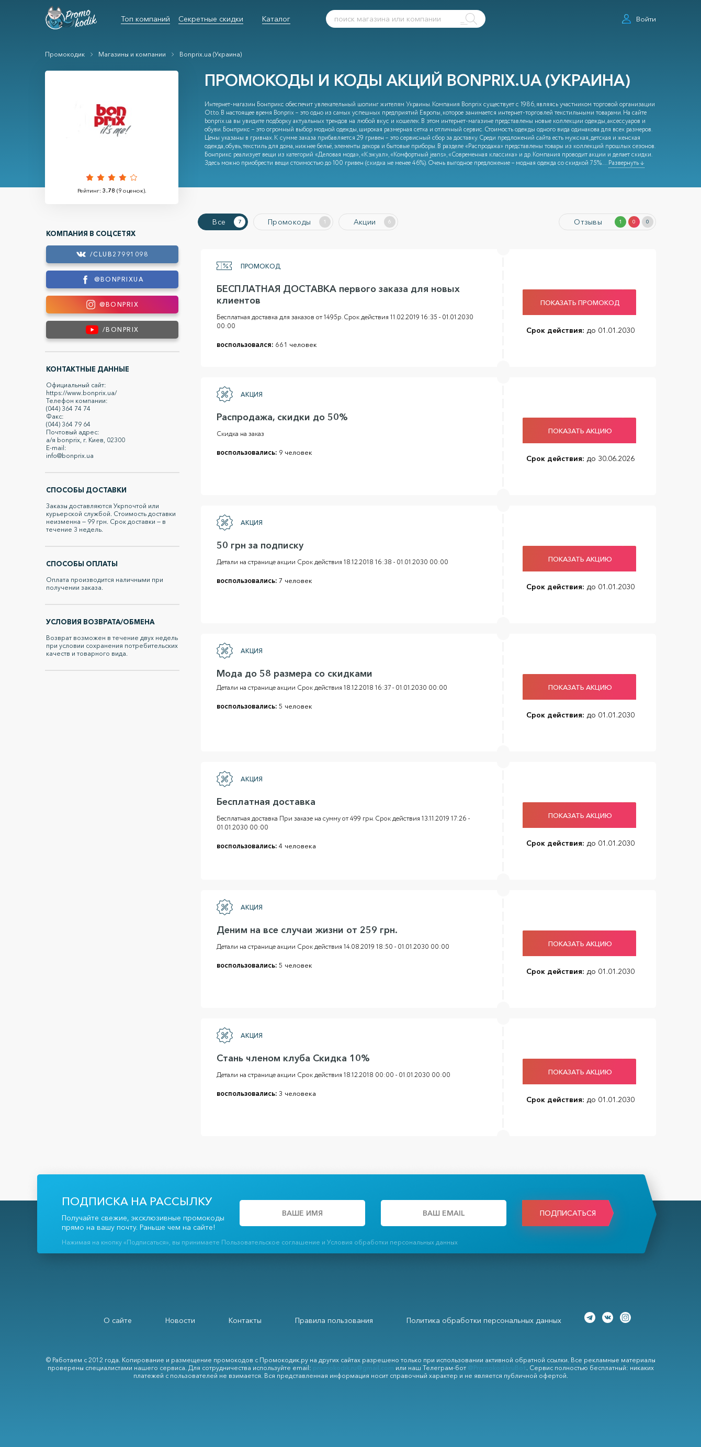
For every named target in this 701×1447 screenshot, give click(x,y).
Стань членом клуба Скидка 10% (290, 1056)
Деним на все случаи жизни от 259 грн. (303, 928)
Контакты (245, 1318)
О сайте (118, 1318)
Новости (180, 1318)
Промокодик (65, 54)
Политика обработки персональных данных (483, 1318)
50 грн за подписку (256, 543)
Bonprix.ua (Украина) (210, 54)
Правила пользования (334, 1318)
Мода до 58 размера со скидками (291, 672)
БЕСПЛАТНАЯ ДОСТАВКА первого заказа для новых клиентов (335, 293)
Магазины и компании (132, 54)
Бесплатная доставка (262, 800)
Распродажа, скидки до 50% (279, 415)
